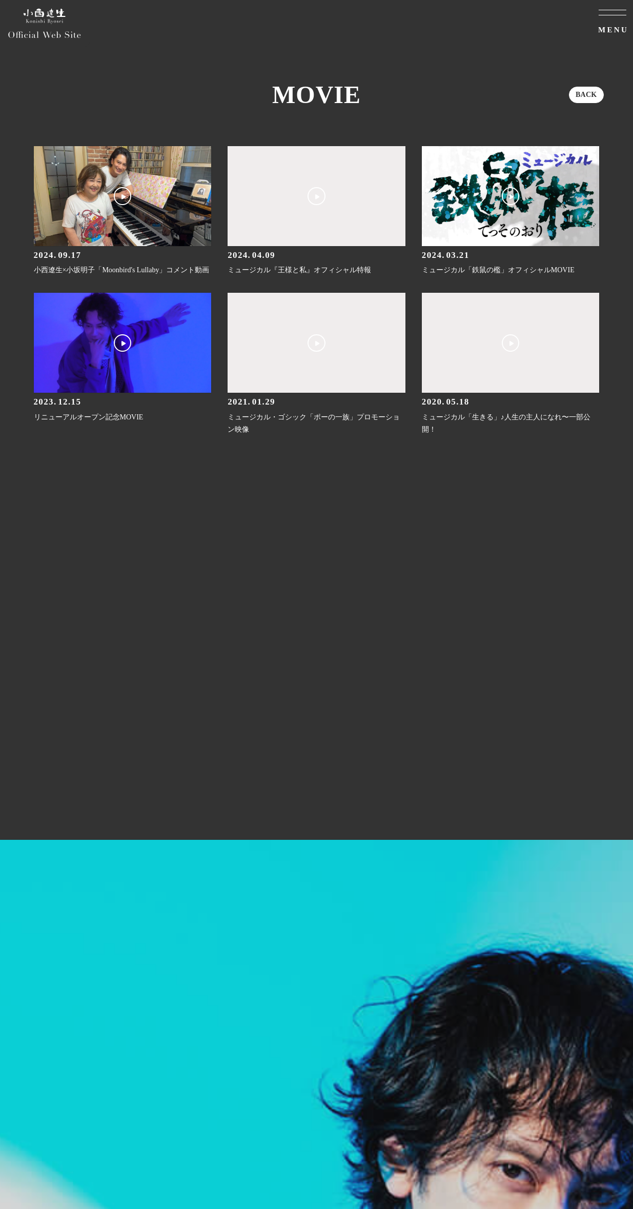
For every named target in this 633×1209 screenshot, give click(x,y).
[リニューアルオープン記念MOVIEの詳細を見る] (123, 358)
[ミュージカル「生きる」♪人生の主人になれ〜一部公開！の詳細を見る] (511, 364)
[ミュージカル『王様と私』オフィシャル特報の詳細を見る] (316, 211)
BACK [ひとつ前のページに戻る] (586, 94)
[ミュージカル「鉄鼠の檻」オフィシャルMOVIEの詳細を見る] (511, 211)
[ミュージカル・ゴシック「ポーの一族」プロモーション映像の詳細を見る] (316, 364)
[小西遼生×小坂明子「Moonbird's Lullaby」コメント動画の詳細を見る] (123, 211)
